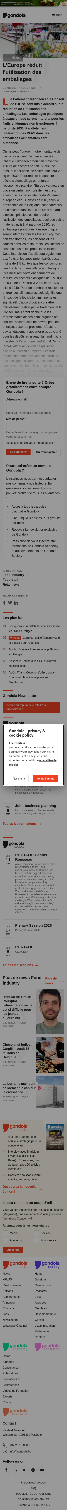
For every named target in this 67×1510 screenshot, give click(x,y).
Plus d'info (19, 778)
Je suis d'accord (45, 778)
